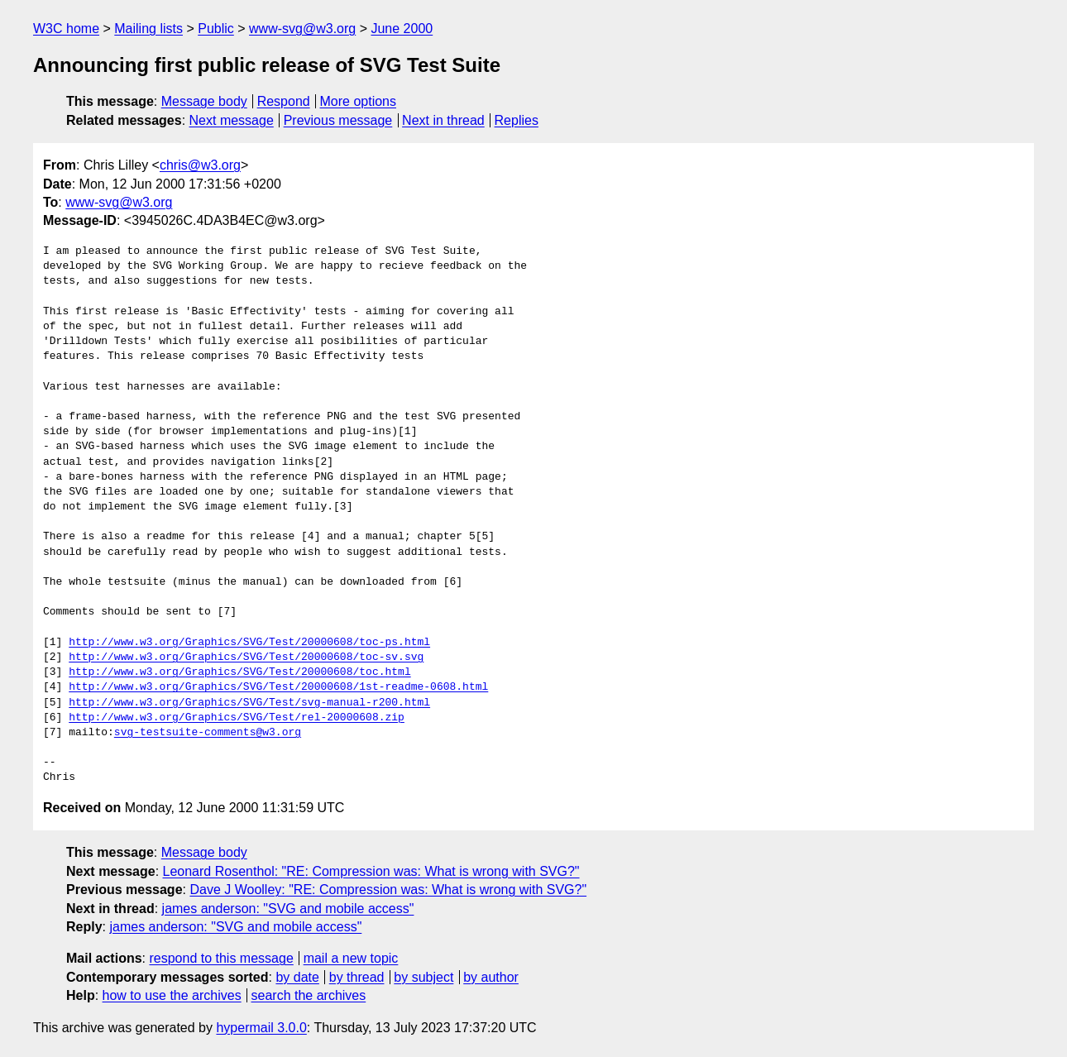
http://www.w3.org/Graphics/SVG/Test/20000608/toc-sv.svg (246, 657)
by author (491, 977)
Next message (231, 120)
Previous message (338, 120)
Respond (283, 101)
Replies (516, 120)
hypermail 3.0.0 (261, 1028)
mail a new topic (351, 958)
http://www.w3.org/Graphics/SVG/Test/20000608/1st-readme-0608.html (278, 687)
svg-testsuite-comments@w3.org (207, 732)
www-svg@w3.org (302, 29)
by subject (423, 977)
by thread (357, 977)
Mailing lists (148, 29)
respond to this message (221, 958)
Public (216, 29)
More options (358, 101)
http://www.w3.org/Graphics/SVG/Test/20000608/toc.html (239, 672)
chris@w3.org (200, 165)
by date (296, 977)
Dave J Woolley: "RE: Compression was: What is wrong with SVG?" (387, 889)
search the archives (308, 995)
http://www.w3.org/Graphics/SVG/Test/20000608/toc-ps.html (249, 642)
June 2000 (402, 29)
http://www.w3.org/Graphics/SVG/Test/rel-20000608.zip (236, 717)
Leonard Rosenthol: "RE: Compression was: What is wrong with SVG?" (371, 871)
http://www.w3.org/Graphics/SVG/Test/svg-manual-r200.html (249, 703)
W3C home (66, 29)
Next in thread (443, 120)
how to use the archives (172, 995)
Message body (204, 101)
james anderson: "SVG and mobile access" (288, 909)
